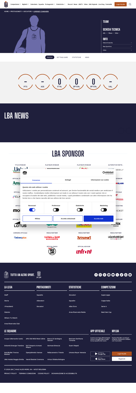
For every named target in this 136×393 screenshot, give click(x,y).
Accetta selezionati (68, 218)
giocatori (27, 11)
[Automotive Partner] (116, 180)
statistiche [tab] (76, 57)
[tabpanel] (68, 88)
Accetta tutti (98, 218)
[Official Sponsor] (116, 193)
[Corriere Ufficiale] (20, 248)
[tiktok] (121, 285)
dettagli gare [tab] (62, 57)
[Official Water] (52, 234)
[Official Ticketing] (116, 221)
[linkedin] (108, 285)
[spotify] (130, 285)
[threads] (104, 285)
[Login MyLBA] (121, 4)
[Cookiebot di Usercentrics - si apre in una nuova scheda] (104, 172)
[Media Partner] (52, 248)
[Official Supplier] (116, 234)
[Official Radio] (52, 261)
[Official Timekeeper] (20, 234)
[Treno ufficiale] (116, 207)
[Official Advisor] (84, 261)
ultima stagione (59, 71)
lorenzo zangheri (41, 11)
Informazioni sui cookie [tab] (100, 180)
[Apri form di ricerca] (130, 4)
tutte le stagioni (76, 71)
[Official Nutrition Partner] (84, 234)
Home (6, 11)
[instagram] (100, 285)
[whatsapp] (126, 285)
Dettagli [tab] (68, 180)
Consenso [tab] (36, 180)
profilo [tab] (50, 57)
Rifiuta (37, 218)
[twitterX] (117, 285)
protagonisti (16, 11)
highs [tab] (87, 57)
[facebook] (96, 285)
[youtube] (113, 285)
